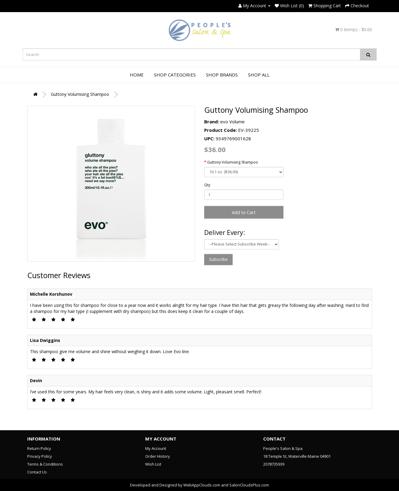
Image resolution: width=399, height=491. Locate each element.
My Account (155, 448)
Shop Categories (175, 75)
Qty (207, 184)
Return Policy (39, 448)
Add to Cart (244, 212)
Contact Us (37, 472)
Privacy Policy (39, 456)
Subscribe (218, 259)
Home (137, 75)
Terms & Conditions (45, 464)
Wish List (153, 464)
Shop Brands (222, 75)
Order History (157, 456)
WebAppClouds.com (201, 485)
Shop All (259, 75)
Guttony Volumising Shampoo (80, 94)
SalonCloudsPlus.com (249, 485)
